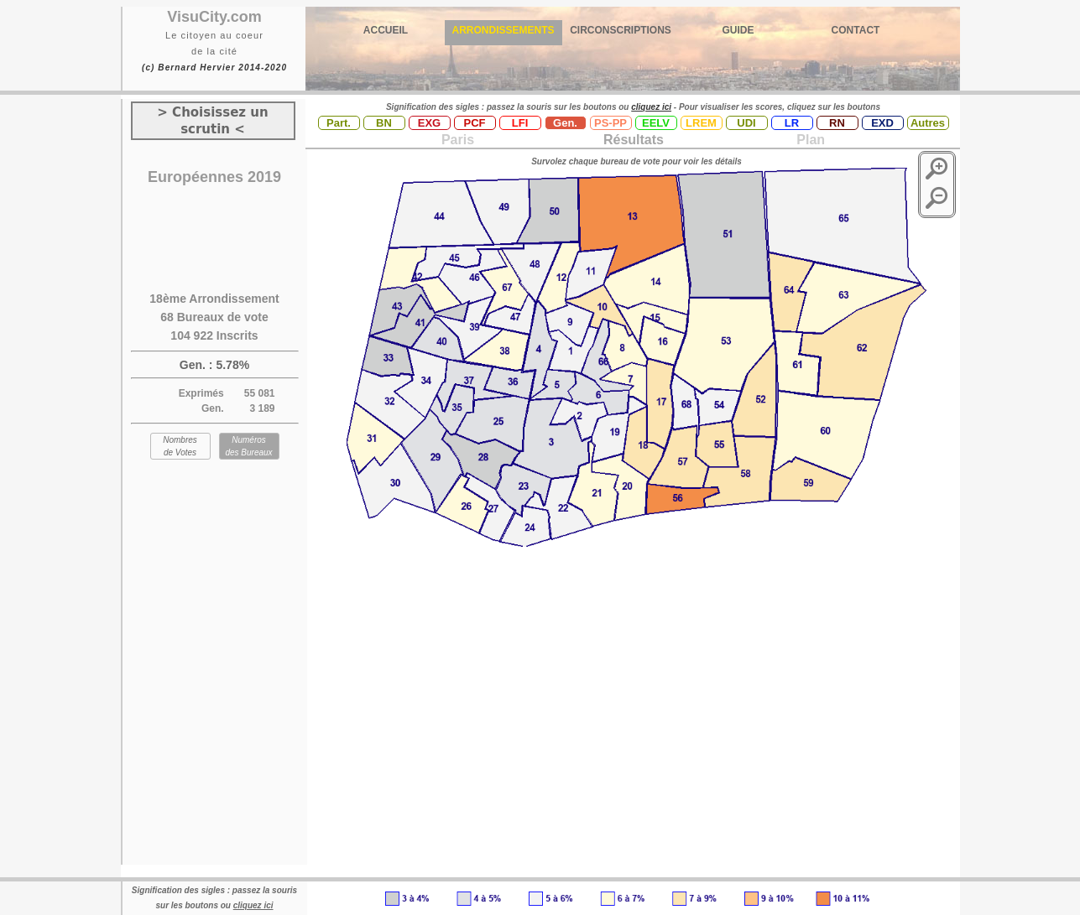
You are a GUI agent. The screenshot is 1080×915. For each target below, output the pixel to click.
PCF (475, 123)
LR (792, 123)
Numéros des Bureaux (248, 446)
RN (837, 123)
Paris (457, 140)
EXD (882, 123)
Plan (809, 140)
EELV (656, 123)
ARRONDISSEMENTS (502, 30)
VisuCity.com (214, 16)
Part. (338, 123)
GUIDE (738, 30)
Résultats (633, 140)
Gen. (565, 123)
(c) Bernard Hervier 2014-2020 (214, 67)
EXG (429, 123)
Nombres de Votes (180, 446)
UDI (746, 123)
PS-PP (610, 123)
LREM (701, 123)
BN (384, 123)
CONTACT (856, 30)
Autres (927, 123)
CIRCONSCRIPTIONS (620, 30)
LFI (520, 123)
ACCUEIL (385, 30)
